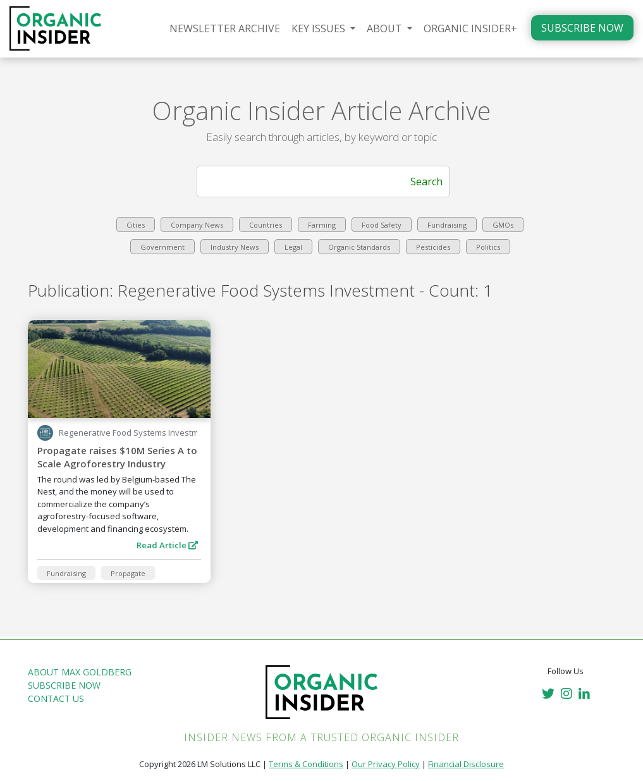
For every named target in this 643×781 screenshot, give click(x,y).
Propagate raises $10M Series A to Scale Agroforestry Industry (117, 457)
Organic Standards (359, 247)
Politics (488, 247)
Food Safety (381, 225)
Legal (293, 247)
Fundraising (447, 225)
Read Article (167, 545)
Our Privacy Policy (386, 764)
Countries (265, 225)
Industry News (235, 247)
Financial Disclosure (466, 764)
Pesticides (433, 247)
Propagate (128, 573)
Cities (135, 225)
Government (162, 247)
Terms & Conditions (306, 764)
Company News (197, 225)
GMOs (503, 225)
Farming (322, 225)
